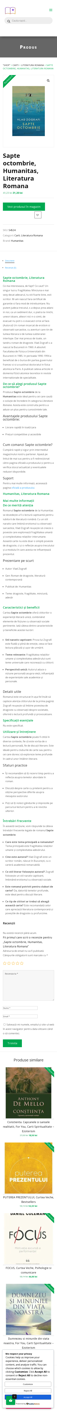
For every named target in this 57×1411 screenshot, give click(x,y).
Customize (28, 1384)
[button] (48, 80)
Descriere (9, 260)
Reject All (28, 1390)
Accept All (28, 1397)
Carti (16, 65)
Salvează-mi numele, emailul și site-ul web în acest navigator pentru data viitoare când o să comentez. (28, 1029)
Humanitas (17, 240)
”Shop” (6, 65)
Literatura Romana (32, 65)
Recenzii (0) (10, 267)
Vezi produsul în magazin (23, 206)
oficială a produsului (22, 487)
